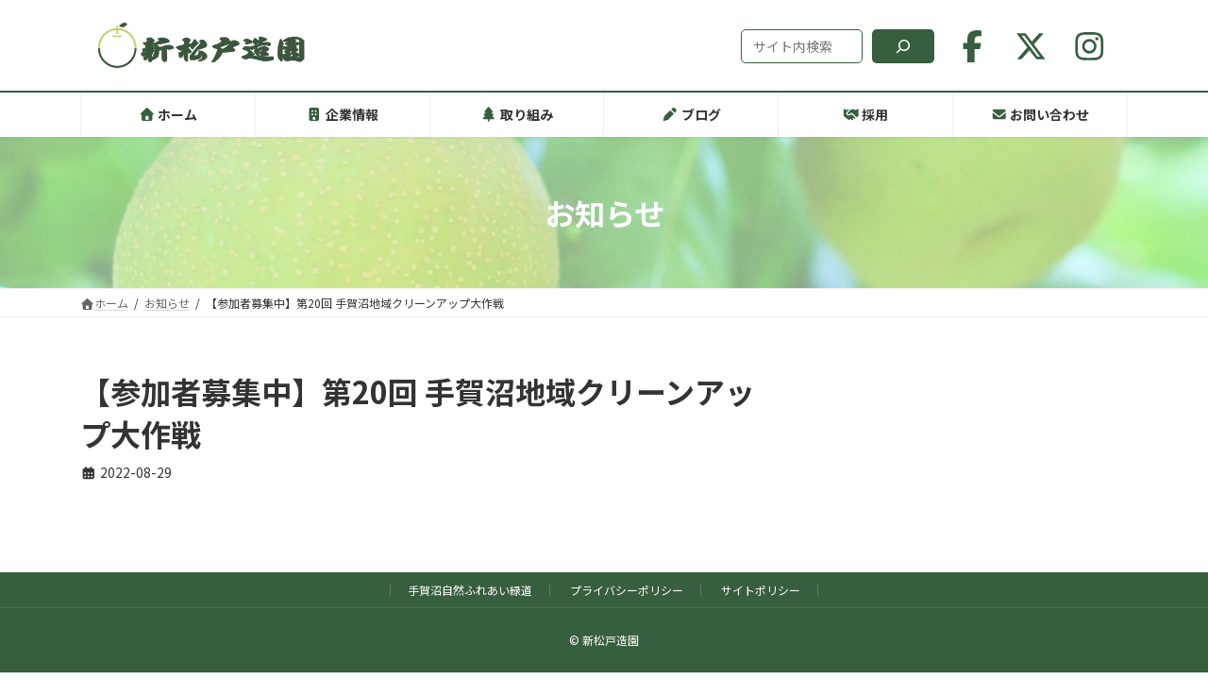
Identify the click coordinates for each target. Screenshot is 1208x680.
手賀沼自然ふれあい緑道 (470, 590)
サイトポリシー (760, 590)
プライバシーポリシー (626, 590)
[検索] (903, 46)
